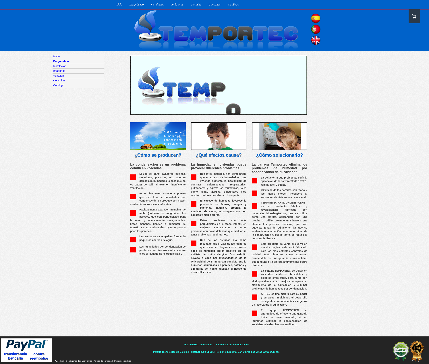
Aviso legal (59, 361)
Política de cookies (122, 361)
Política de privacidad (103, 361)
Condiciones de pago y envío (79, 361)
